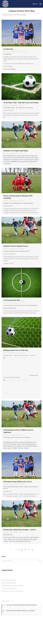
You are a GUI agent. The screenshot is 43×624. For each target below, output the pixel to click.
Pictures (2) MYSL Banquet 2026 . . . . (10, 583)
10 (25, 549)
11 (28, 549)
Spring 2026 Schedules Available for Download (12, 585)
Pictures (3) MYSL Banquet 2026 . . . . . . (10, 580)
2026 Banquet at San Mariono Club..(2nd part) (12, 591)
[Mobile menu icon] (40, 4)
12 (32, 549)
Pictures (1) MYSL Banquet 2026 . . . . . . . (10, 588)
